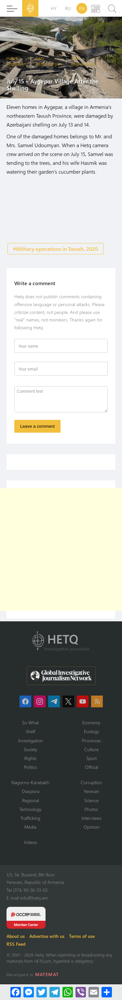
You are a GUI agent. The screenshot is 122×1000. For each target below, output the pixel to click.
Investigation (30, 740)
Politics (30, 767)
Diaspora (30, 791)
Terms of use (82, 936)
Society (30, 749)
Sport (91, 758)
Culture (91, 749)
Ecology (91, 731)
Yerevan (91, 791)
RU (68, 8)
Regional (30, 800)
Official (91, 767)
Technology (30, 809)
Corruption (91, 782)
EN (82, 8)
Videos (30, 842)
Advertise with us (46, 936)
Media (30, 827)
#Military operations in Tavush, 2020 (55, 248)
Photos (91, 809)
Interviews (92, 818)
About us (16, 936)
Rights (30, 758)
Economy (91, 722)
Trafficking (30, 818)
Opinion (92, 827)
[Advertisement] (61, 549)
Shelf (30, 731)
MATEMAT (47, 974)
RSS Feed (16, 944)
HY (54, 8)
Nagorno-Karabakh (30, 782)
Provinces (91, 740)
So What (30, 722)
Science (91, 800)
